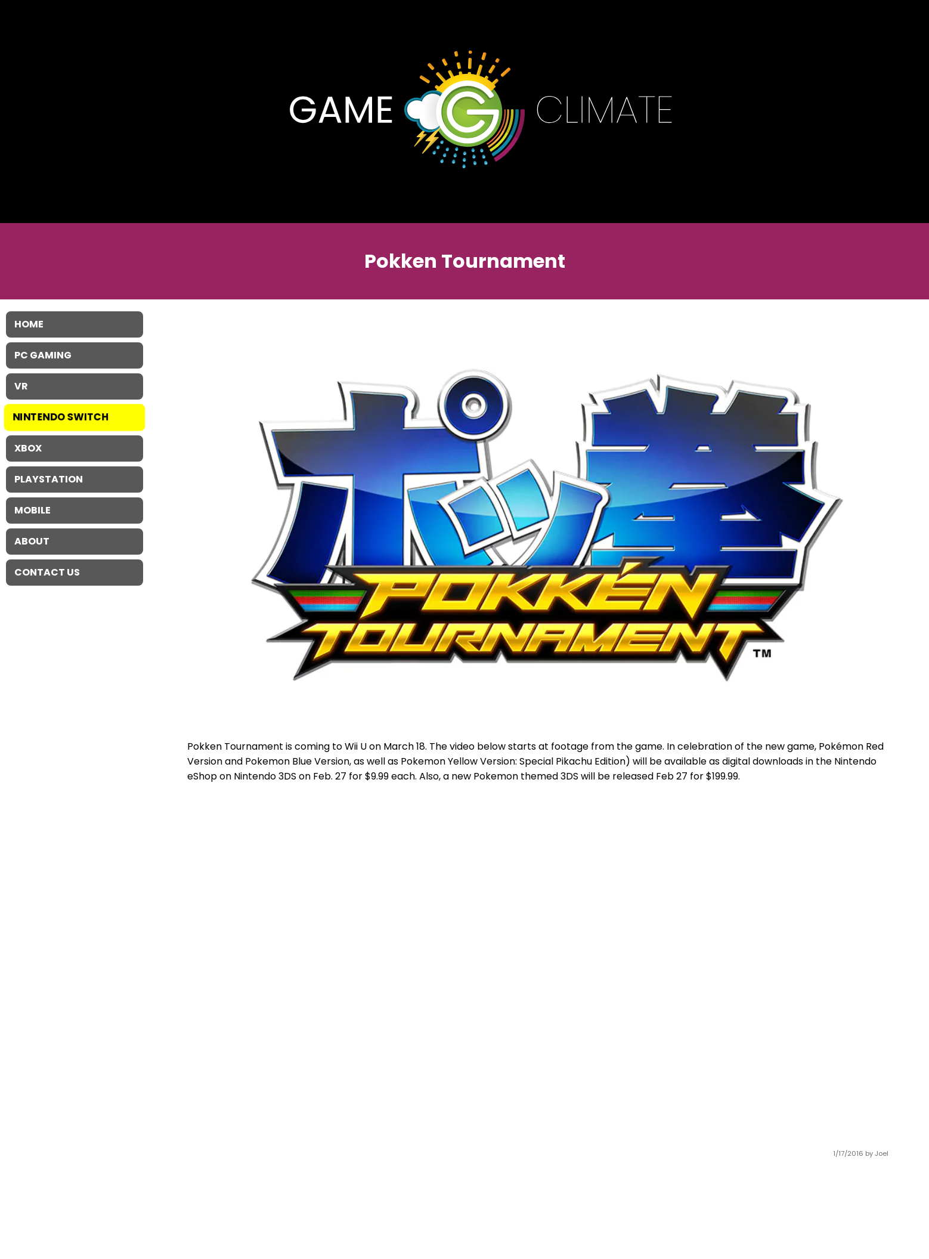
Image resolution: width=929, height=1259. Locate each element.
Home (29, 324)
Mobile (32, 510)
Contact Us (47, 572)
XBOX (28, 448)
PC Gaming (43, 355)
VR (21, 386)
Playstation (48, 479)
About (31, 541)
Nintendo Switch (61, 417)
